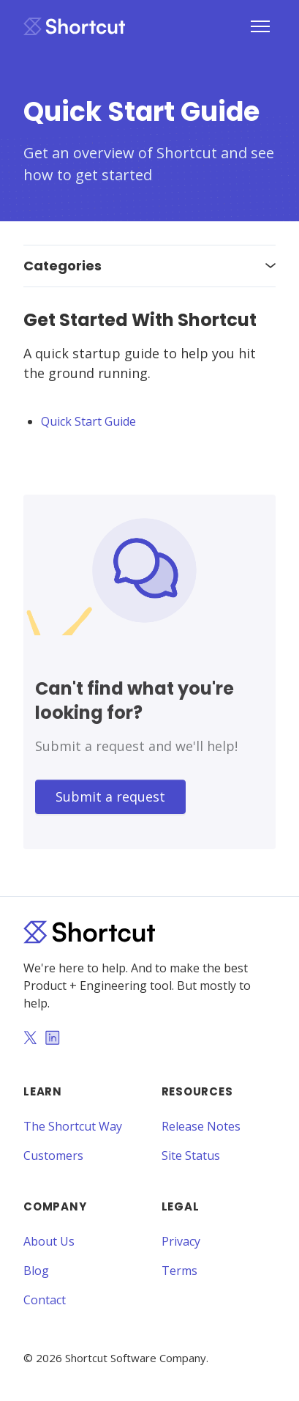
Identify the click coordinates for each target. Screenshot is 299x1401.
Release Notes (201, 1126)
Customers (53, 1155)
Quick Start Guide (88, 421)
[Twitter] (30, 1039)
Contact (44, 1300)
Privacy (181, 1241)
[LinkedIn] (52, 1039)
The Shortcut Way (72, 1126)
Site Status (191, 1155)
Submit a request (110, 796)
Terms (179, 1271)
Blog (36, 1271)
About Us (49, 1241)
